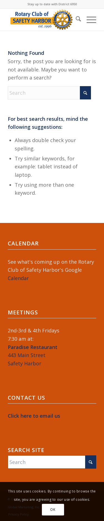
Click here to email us (34, 415)
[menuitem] (75, 20)
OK (52, 509)
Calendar (18, 278)
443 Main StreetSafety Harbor (32, 355)
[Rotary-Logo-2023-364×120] (43, 20)
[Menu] (88, 20)
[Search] (75, 20)
